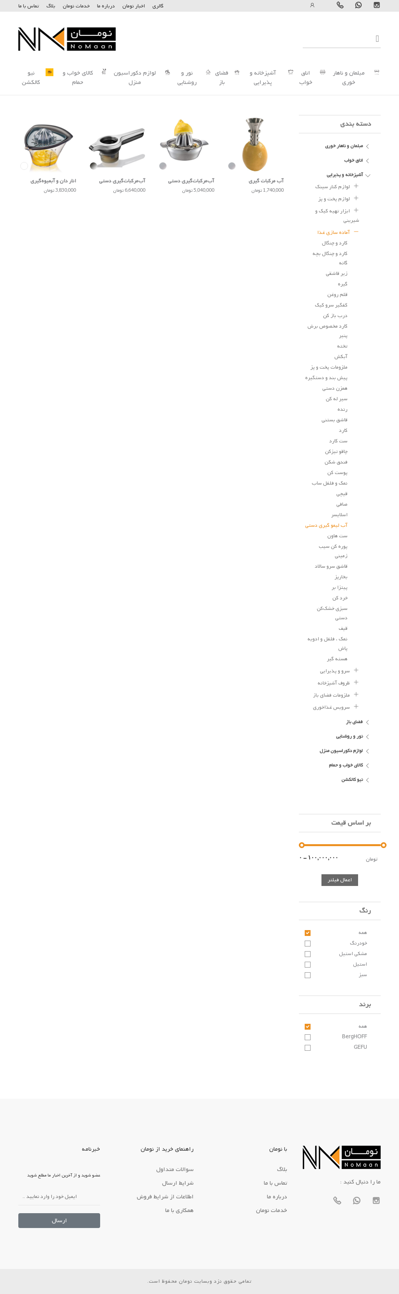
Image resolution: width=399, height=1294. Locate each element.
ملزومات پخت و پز (329, 367)
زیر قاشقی (337, 273)
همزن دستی (335, 388)
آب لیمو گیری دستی (326, 525)
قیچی (342, 494)
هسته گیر (337, 659)
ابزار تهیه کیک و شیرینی (337, 215)
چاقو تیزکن (336, 451)
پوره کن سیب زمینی (333, 551)
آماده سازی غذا (338, 231)
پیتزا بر (340, 587)
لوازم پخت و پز (338, 198)
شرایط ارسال (178, 1183)
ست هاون (337, 536)
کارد (343, 430)
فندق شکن (336, 462)
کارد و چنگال (335, 243)
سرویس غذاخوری (336, 706)
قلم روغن (337, 295)
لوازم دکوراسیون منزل (135, 77)
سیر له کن (337, 399)
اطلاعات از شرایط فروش (165, 1196)
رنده (342, 409)
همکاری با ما (179, 1210)
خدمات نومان (76, 6)
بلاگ (50, 6)
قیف (343, 628)
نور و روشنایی (187, 77)
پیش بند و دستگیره (326, 378)
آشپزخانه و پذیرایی (263, 77)
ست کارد (338, 441)
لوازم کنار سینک (337, 186)
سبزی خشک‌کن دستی (332, 613)
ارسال (59, 1220)
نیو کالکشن (31, 77)
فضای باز (221, 77)
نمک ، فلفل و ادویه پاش (327, 643)
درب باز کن (335, 316)
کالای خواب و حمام (78, 77)
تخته (342, 346)
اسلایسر (339, 515)
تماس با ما (28, 6)
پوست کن (337, 473)
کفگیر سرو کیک (331, 305)
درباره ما (105, 6)
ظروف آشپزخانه (338, 682)
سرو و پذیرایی (339, 670)
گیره (343, 284)
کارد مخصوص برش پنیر (327, 331)
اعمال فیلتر (340, 880)
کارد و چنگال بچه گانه (330, 258)
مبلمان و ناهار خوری (349, 77)
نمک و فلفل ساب (330, 483)
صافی (342, 504)
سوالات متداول (175, 1169)
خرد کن (340, 598)
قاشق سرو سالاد (331, 566)
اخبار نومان (133, 6)
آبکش (341, 357)
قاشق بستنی (334, 420)
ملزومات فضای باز (336, 694)
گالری (158, 6)
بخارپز (341, 577)
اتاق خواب (305, 77)
